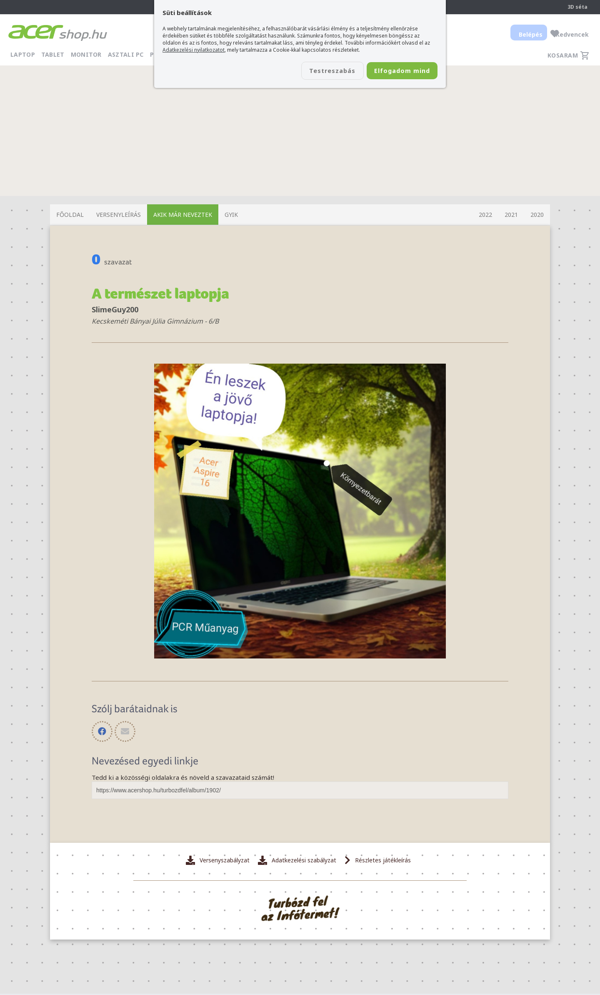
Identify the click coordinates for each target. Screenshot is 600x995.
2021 (511, 215)
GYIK (231, 215)
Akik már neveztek (182, 215)
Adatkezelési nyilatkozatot (193, 49)
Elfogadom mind (396, 71)
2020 (537, 215)
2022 (485, 215)
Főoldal (70, 215)
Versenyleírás (118, 215)
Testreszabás (316, 71)
